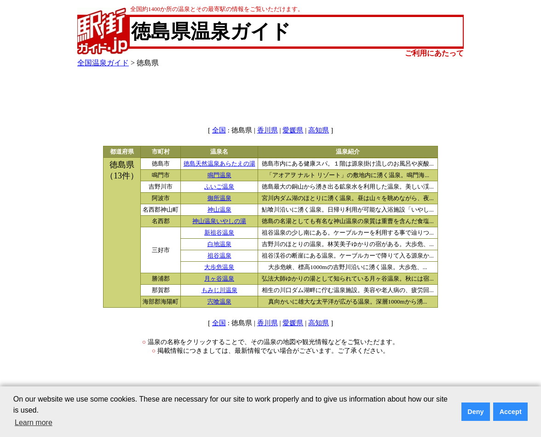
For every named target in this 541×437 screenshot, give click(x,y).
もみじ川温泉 (219, 290)
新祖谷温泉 (219, 233)
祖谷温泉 (219, 256)
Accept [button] (511, 411)
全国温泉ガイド (103, 63)
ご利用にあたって (434, 53)
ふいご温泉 (219, 187)
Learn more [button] (33, 422)
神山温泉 (219, 210)
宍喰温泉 (219, 302)
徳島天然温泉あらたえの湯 (219, 164)
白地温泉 (219, 244)
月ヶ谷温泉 (219, 279)
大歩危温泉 (219, 267)
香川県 (267, 130)
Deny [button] (475, 411)
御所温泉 (219, 198)
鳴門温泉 (219, 175)
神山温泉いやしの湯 (219, 221)
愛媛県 (292, 130)
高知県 (318, 130)
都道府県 (122, 152)
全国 (219, 130)
